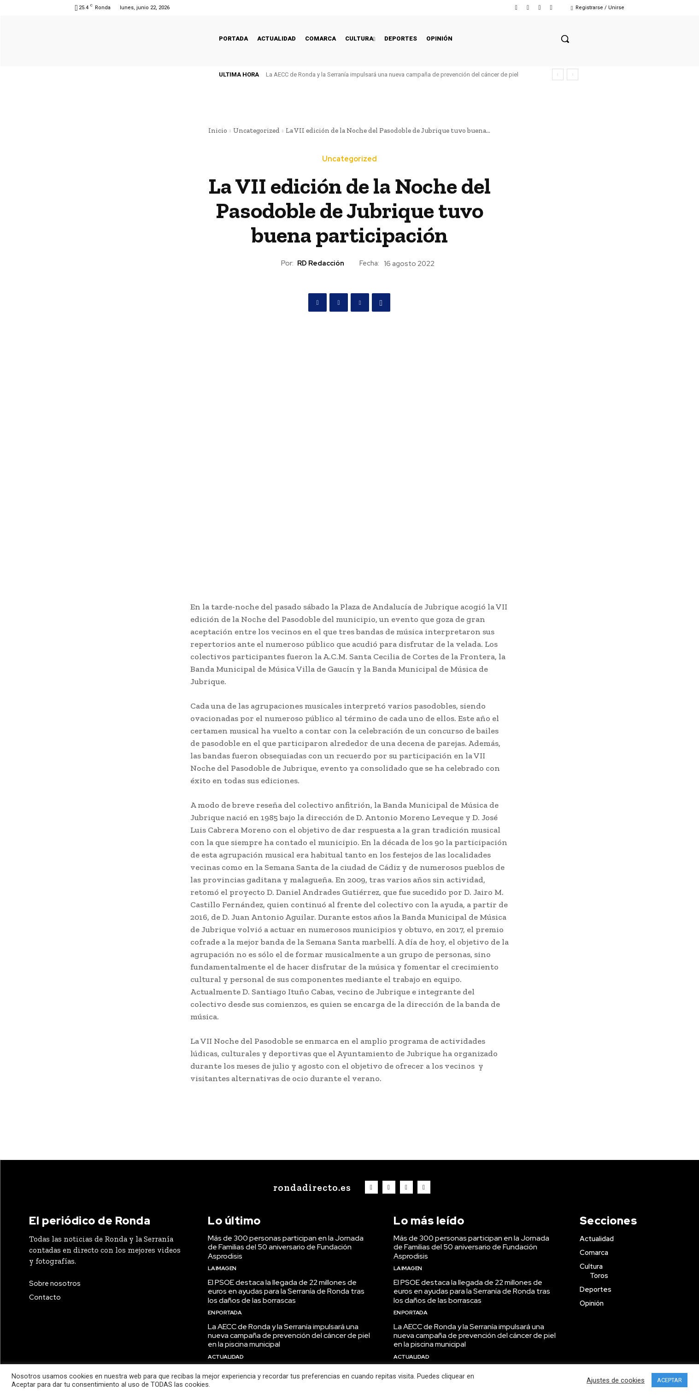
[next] (572, 74)
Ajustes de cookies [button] (616, 1380)
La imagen (222, 1268)
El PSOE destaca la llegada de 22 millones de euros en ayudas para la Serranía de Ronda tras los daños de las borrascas (286, 1291)
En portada (224, 1312)
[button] (565, 38)
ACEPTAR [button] (669, 1380)
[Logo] (310, 1187)
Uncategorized (256, 130)
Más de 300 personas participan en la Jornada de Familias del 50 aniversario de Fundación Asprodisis (286, 1246)
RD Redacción (320, 263)
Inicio (217, 130)
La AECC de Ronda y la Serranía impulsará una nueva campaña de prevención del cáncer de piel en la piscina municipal (289, 1335)
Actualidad (225, 1357)
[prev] (558, 74)
